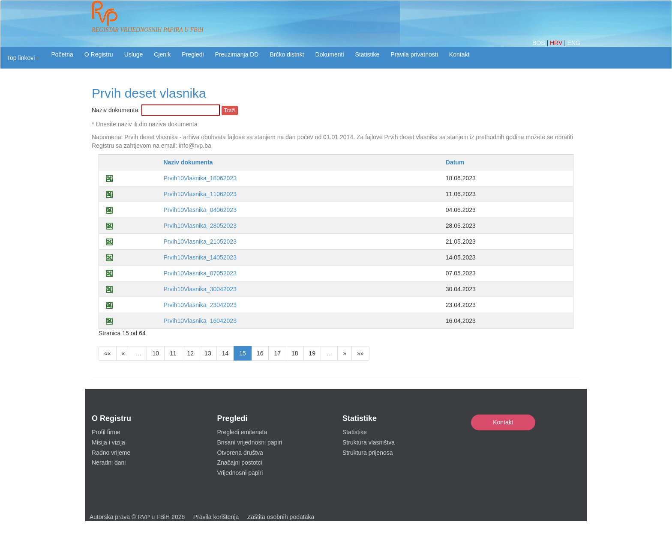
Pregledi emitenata (242, 432)
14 (225, 353)
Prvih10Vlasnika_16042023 (199, 320)
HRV (557, 42)
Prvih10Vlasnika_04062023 (199, 209)
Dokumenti (329, 54)
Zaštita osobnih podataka (280, 516)
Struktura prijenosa (367, 452)
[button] (22, 58)
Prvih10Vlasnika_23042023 (199, 304)
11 (173, 353)
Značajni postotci (239, 462)
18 (294, 353)
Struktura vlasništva (368, 442)
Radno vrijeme (111, 452)
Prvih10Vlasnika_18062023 (199, 178)
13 (207, 353)
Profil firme (106, 432)
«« (107, 353)
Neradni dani (109, 462)
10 (155, 353)
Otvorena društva (240, 452)
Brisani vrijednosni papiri (249, 442)
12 (190, 353)
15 (242, 353)
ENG (573, 42)
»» (360, 353)
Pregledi (193, 54)
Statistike (367, 54)
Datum (455, 162)
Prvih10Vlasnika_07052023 (199, 273)
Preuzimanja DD (237, 54)
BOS (539, 42)
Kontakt (503, 422)
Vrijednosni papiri (240, 472)
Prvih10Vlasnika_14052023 (199, 257)
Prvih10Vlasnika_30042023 (199, 289)
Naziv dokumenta (188, 162)
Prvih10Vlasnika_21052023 (199, 241)
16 (260, 353)
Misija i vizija (108, 442)
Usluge (133, 54)
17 (277, 353)
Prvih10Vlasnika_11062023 (199, 194)
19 (312, 353)
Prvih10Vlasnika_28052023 (199, 225)
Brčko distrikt (287, 54)
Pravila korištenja (216, 516)
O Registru (98, 54)
